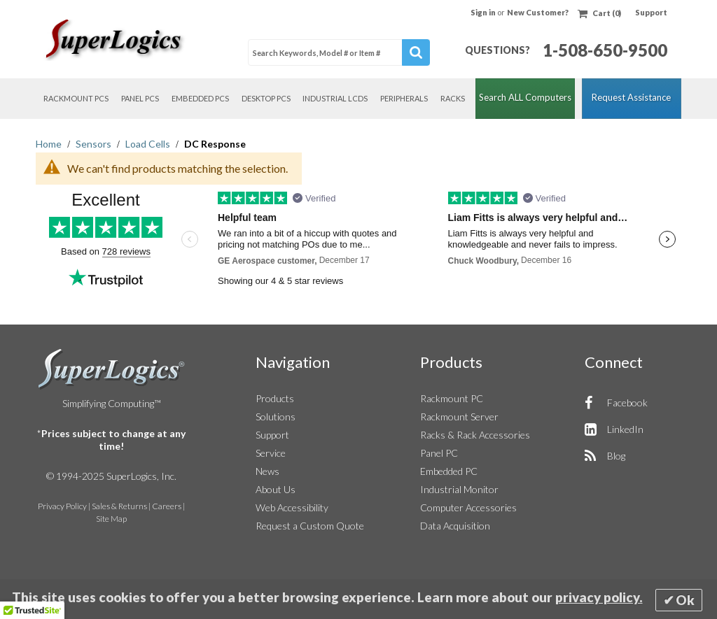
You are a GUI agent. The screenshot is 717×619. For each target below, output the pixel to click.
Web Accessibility (292, 507)
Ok (685, 600)
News (267, 471)
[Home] (116, 40)
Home (50, 144)
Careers (166, 506)
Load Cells (148, 144)
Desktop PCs (266, 98)
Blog (616, 456)
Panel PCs (140, 98)
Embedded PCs (200, 98)
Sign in (484, 12)
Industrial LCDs (335, 98)
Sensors (94, 144)
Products (275, 398)
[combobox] (339, 52)
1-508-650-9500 (605, 50)
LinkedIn (625, 429)
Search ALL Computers (525, 97)
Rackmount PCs (76, 98)
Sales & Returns (119, 506)
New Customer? (538, 12)
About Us (275, 489)
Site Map (111, 518)
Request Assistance (631, 97)
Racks (452, 98)
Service (271, 453)
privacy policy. (599, 597)
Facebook (627, 402)
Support (651, 12)
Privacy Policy (62, 506)
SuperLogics (112, 369)
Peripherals (404, 98)
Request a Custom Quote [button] (310, 526)
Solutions (275, 416)
